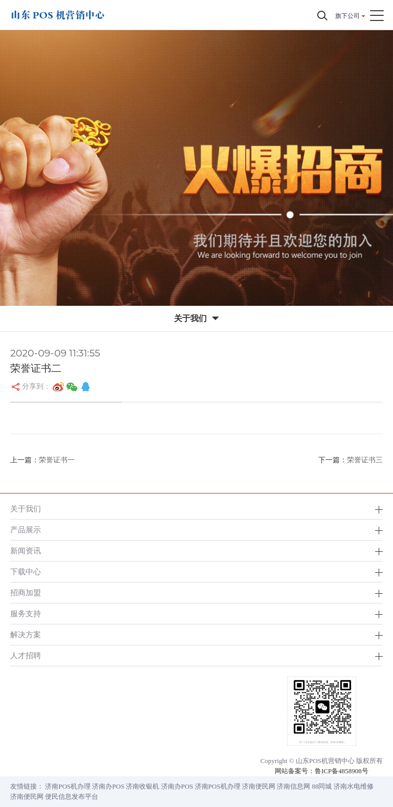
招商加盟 (25, 592)
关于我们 (25, 508)
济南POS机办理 (68, 786)
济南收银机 (142, 786)
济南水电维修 (354, 786)
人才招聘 (25, 655)
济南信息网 (293, 786)
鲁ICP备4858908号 (341, 771)
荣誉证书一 (57, 460)
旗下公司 (347, 15)
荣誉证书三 (365, 460)
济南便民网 (258, 786)
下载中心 (25, 571)
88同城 (322, 786)
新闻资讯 (25, 550)
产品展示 (25, 529)
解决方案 (25, 634)
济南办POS (108, 786)
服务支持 (25, 613)
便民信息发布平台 (71, 796)
